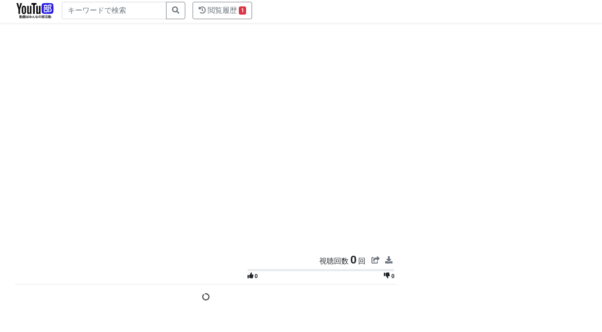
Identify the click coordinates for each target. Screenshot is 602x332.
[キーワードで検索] (114, 10)
